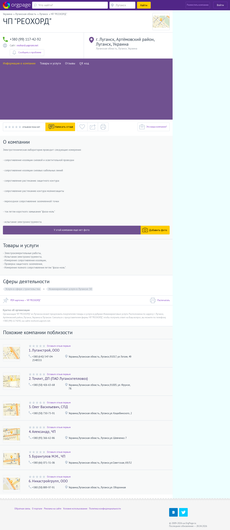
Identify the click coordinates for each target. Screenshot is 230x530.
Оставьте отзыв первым (59, 345)
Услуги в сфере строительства (23, 289)
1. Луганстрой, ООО (44, 350)
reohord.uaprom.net (27, 45)
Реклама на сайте (52, 508)
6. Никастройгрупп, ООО (48, 481)
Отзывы (70, 63)
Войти (220, 5)
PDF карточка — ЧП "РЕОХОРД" (22, 300)
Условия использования (75, 508)
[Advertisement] (86, 91)
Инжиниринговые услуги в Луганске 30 (70, 289)
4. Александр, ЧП (42, 431)
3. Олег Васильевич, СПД (48, 407)
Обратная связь (22, 508)
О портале (37, 508)
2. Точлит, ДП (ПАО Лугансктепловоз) (58, 378)
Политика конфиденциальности (105, 508)
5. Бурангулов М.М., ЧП (47, 456)
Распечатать (160, 300)
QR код (84, 63)
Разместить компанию (198, 4)
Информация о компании (19, 63)
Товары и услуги (50, 63)
